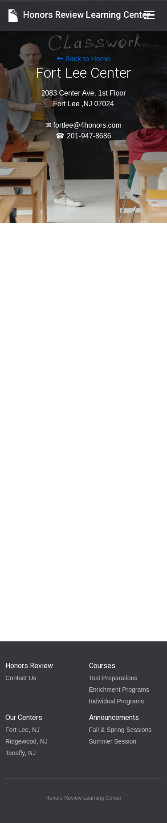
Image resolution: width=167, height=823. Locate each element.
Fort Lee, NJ (22, 729)
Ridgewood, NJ (26, 741)
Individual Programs (116, 701)
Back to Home (83, 58)
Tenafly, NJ (20, 752)
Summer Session (113, 741)
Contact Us (20, 678)
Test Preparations (113, 678)
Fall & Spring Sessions (120, 729)
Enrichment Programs (119, 689)
